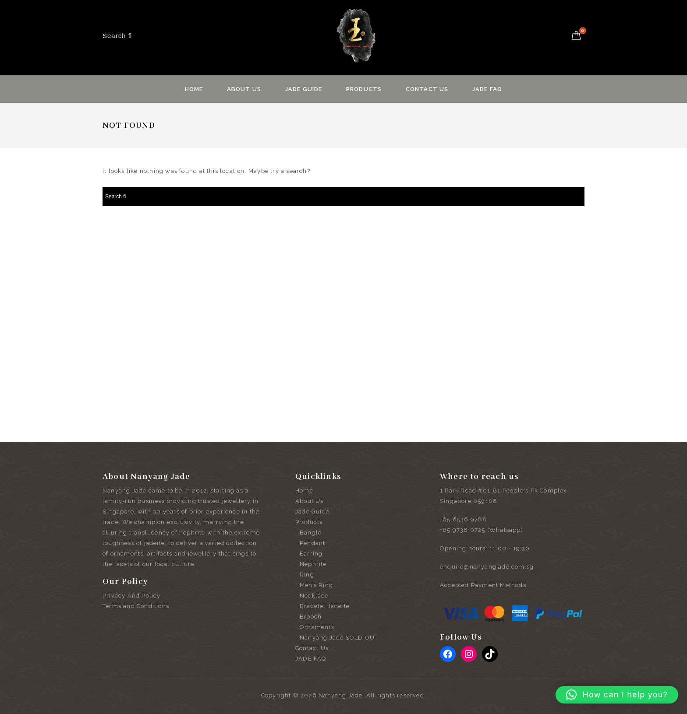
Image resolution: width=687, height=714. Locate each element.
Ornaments (317, 627)
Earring (311, 553)
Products (364, 89)
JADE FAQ (487, 89)
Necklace (314, 595)
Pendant (312, 543)
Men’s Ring (316, 585)
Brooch (311, 616)
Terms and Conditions (136, 606)
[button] (617, 694)
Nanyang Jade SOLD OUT (339, 637)
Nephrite (313, 564)
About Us (244, 89)
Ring (307, 574)
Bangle (311, 532)
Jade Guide (303, 89)
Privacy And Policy (132, 595)
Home (194, 89)
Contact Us (427, 89)
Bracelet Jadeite (325, 606)
